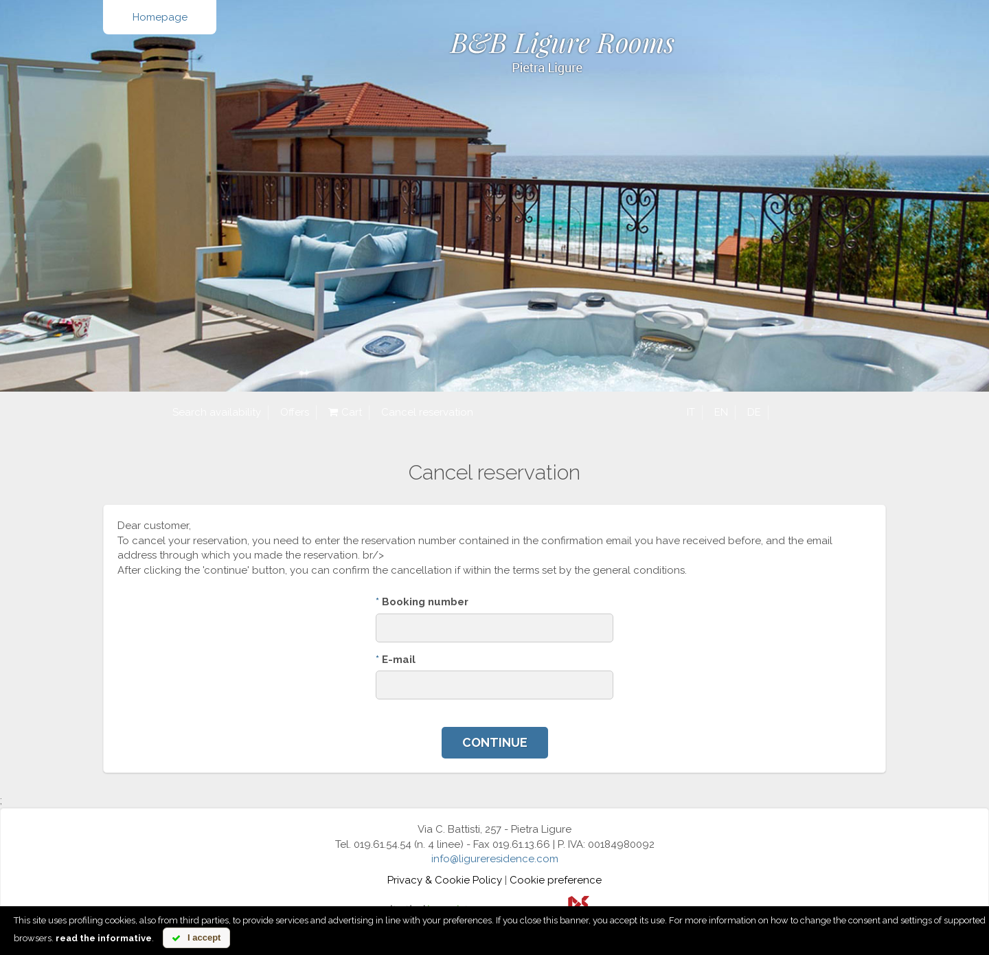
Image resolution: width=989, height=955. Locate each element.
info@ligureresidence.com (494, 859)
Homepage (160, 17)
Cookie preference (556, 880)
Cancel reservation (427, 412)
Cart (345, 412)
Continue (494, 742)
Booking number (422, 602)
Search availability (216, 412)
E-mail (396, 659)
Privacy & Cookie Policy (444, 880)
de (754, 412)
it (691, 412)
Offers (294, 412)
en (721, 412)
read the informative (104, 938)
